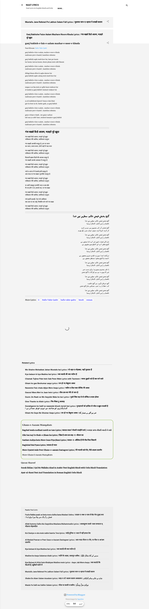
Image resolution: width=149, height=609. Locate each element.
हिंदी (74, 604)
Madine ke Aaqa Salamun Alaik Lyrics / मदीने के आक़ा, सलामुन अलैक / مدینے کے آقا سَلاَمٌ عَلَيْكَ (61, 556)
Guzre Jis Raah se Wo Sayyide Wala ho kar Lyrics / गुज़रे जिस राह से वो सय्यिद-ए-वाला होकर (62, 397)
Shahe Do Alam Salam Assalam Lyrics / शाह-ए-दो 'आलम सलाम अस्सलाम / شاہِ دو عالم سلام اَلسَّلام (63, 578)
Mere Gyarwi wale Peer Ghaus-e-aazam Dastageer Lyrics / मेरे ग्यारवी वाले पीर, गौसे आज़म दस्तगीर (62, 450)
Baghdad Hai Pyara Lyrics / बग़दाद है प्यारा (39, 445)
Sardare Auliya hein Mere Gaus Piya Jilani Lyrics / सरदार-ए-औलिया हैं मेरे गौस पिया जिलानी (59, 440)
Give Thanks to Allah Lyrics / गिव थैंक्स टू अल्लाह (45, 402)
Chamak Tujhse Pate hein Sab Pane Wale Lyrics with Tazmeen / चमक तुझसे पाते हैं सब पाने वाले (64, 379)
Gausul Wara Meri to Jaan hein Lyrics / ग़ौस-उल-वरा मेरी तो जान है (51, 392)
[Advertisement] (121, 46)
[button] (108, 21)
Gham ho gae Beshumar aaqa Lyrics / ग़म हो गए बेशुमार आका (50, 383)
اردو (80, 604)
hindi (81, 300)
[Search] (127, 5)
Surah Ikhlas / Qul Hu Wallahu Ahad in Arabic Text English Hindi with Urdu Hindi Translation (64, 468)
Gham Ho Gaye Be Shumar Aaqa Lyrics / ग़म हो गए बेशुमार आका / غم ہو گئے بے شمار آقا (60, 413)
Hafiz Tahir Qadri (41, 48)
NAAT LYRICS (32, 5)
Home (60, 8)
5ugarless (80, 599)
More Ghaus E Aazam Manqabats (37, 455)
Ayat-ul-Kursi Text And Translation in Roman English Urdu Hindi (51, 472)
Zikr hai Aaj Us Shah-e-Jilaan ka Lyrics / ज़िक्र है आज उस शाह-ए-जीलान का (53, 435)
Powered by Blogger (74, 595)
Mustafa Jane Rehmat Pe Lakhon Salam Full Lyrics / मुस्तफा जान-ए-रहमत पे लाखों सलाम (63, 22)
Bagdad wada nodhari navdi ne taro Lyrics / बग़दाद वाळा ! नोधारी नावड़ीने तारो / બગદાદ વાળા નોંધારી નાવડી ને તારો (67, 430)
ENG (68, 604)
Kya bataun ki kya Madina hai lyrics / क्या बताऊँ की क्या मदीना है (51, 374)
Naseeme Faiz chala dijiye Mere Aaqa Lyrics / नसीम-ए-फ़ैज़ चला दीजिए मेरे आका (57, 388)
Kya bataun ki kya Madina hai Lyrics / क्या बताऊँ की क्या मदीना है (50, 549)
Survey (95, 8)
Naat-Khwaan (82, 8)
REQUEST (69, 8)
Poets (104, 8)
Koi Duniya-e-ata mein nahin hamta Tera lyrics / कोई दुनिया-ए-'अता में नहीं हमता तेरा (58, 533)
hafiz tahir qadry (68, 300)
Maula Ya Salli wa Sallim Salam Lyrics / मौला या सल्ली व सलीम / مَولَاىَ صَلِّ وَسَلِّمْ (57, 585)
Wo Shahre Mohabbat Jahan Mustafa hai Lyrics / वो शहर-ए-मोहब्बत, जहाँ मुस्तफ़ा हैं (58, 370)
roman (89, 300)
